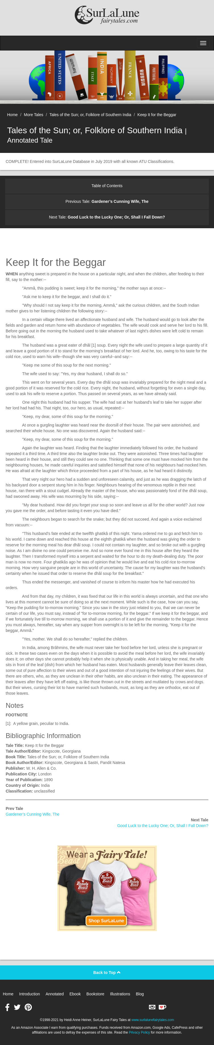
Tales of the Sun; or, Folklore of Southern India (90, 114)
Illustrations (120, 994)
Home (12, 114)
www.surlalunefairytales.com (152, 1020)
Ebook (75, 994)
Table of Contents (107, 185)
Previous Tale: (106, 201)
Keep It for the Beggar (157, 114)
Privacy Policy (139, 1032)
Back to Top (107, 972)
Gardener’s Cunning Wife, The (32, 814)
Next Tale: (107, 217)
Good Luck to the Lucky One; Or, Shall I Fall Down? (162, 825)
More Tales (33, 114)
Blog (140, 994)
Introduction (29, 994)
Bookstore (95, 994)
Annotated (55, 994)
